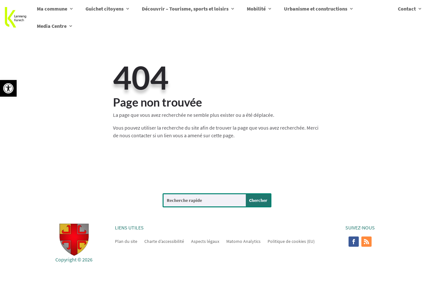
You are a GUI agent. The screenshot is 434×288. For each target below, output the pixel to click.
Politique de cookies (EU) (291, 241)
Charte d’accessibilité (164, 241)
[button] (8, 88)
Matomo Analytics (243, 241)
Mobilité (256, 8)
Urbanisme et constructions (315, 8)
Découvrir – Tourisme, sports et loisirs (185, 8)
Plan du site (126, 241)
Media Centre (52, 26)
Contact (407, 8)
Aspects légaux (205, 241)
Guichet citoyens (104, 8)
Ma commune (52, 8)
